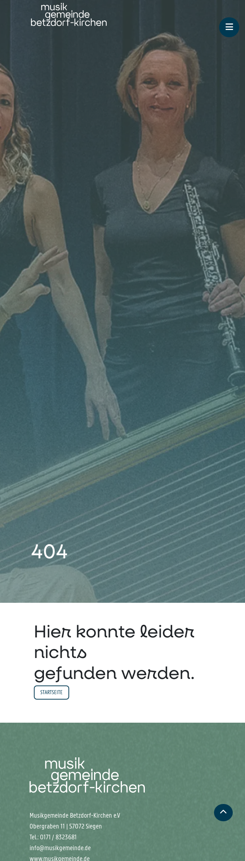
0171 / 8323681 (58, 837)
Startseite (51, 692)
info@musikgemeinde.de (60, 848)
